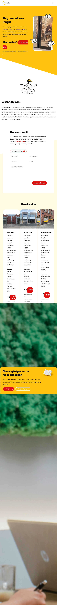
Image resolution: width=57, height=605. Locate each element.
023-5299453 (20, 141)
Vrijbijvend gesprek (23, 389)
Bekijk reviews (14, 297)
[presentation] (21, 177)
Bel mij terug (9, 389)
